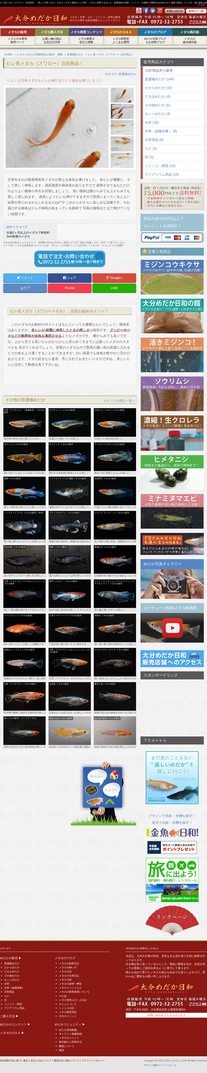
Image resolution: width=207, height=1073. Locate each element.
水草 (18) (152, 122)
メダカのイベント (69, 1038)
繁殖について (66, 1046)
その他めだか (11, 975)
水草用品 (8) (154, 140)
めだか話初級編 (68, 1030)
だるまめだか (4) (157, 96)
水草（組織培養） (14, 988)
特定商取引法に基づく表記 (14, 1060)
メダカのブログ (65, 958)
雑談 (61, 1050)
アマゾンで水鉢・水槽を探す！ (172, 816)
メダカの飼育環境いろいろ (74, 992)
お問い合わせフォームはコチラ (166, 1015)
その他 (63, 996)
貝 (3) (149, 157)
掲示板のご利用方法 (70, 1042)
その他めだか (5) (157, 105)
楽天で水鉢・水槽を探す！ (172, 822)
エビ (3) (151, 148)
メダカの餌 (65, 980)
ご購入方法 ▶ (9, 1016)
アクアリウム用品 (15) (162, 174)
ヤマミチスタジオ (167, 1065)
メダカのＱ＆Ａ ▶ (12, 1033)
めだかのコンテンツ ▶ (15, 1024)
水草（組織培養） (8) (161, 131)
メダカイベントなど (70, 988)
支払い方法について (41, 1060)
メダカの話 (65, 971)
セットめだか (11, 980)
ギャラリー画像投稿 (70, 1034)
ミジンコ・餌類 (13, 1004)
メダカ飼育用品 (68, 1012)
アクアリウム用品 (14, 1008)
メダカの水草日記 (69, 975)
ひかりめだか (11, 967)
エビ (6, 996)
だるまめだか (11, 971)
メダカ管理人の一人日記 (73, 1000)
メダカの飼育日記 (69, 963)
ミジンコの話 (66, 1008)
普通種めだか (127, 74)
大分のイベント (68, 1016)
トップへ (111, 790)
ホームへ (96, 776)
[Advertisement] (172, 705)
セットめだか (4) (157, 114)
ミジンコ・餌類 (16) (160, 166)
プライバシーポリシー (93, 1060)
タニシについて (68, 1004)
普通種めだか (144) (159, 79)
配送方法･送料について (66, 1060)
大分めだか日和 (178, 1060)
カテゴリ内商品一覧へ (119, 400)
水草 (6, 984)
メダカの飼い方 (68, 967)
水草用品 (9, 992)
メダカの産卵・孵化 (70, 984)
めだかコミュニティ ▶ (70, 1024)
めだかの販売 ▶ (11, 958)
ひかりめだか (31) (158, 88)
